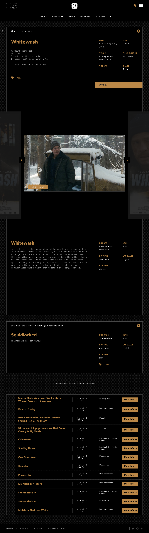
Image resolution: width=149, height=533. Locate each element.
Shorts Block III (27, 501)
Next (127, 160)
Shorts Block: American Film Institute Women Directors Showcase (39, 399)
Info (129, 399)
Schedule (42, 16)
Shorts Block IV (27, 492)
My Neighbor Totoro (30, 484)
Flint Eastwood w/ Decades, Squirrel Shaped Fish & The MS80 (39, 419)
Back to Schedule (21, 31)
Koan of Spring (27, 409)
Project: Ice (24, 475)
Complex (23, 466)
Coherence (24, 439)
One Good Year (27, 457)
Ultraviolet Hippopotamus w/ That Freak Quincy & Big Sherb (41, 430)
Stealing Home (26, 448)
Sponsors (100, 16)
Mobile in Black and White (33, 510)
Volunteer (85, 16)
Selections (57, 16)
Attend (71, 16)
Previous (22, 160)
